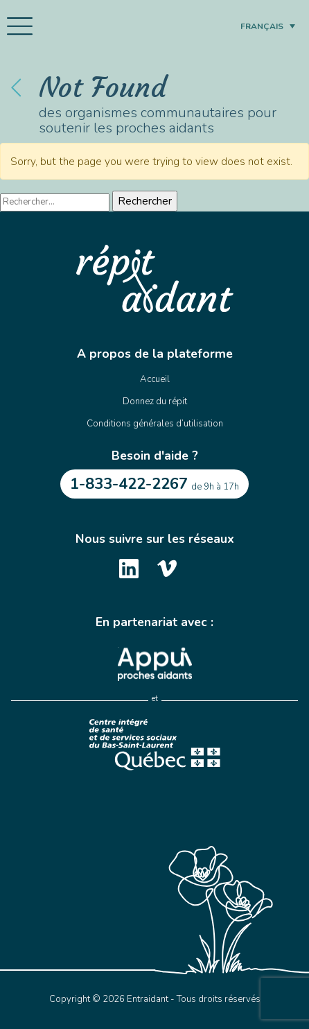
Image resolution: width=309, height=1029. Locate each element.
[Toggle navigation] (20, 26)
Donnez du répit (155, 401)
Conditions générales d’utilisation (155, 423)
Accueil (155, 379)
